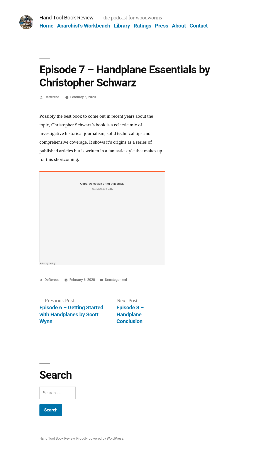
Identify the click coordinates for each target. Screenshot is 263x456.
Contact (199, 25)
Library (122, 25)
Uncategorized (116, 280)
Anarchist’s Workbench (83, 25)
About (179, 25)
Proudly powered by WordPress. (100, 438)
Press (161, 25)
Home (46, 25)
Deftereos (52, 97)
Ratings (142, 25)
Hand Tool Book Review (66, 17)
